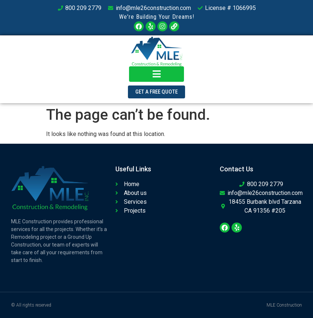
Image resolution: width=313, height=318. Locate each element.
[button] (156, 91)
